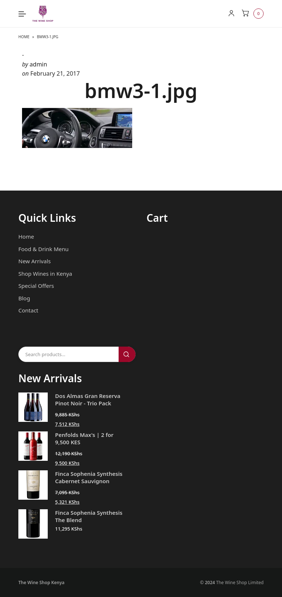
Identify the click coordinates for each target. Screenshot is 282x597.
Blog (24, 298)
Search (127, 354)
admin (38, 64)
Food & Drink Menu (43, 249)
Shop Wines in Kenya (45, 273)
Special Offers (36, 285)
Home (23, 36)
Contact (28, 310)
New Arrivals (34, 261)
